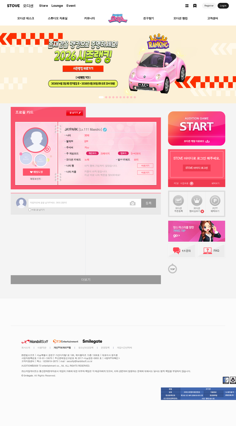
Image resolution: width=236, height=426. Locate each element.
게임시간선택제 (124, 347)
